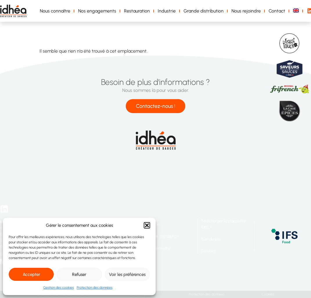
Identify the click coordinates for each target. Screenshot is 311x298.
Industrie (167, 11)
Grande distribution (204, 11)
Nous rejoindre (246, 11)
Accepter (31, 274)
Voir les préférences (127, 274)
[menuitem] (297, 11)
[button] (147, 225)
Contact (277, 11)
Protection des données (94, 287)
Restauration (137, 11)
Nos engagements (97, 11)
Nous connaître (55, 11)
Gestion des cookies (58, 287)
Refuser (79, 274)
